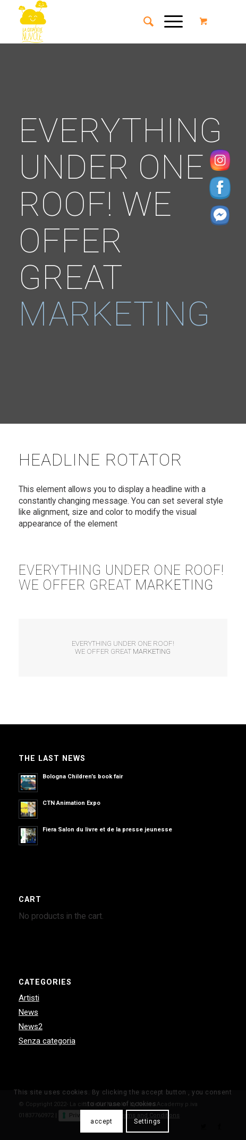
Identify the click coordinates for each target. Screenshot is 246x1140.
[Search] (143, 22)
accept (101, 1121)
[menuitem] (143, 22)
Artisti (29, 998)
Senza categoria (47, 1041)
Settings (147, 1121)
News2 (31, 1026)
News (28, 1012)
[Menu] (168, 22)
